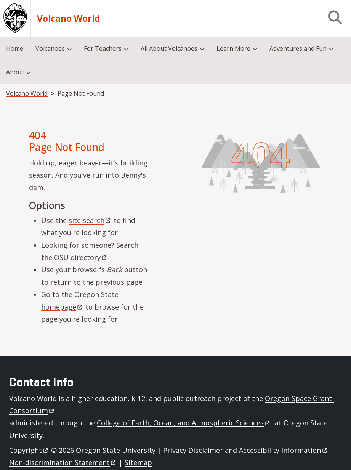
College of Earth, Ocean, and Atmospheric (184, 422)
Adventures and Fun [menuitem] (298, 48)
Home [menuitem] (14, 48)
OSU (81, 257)
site (90, 220)
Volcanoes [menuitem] (50, 48)
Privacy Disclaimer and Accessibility (245, 450)
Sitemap (138, 462)
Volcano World (68, 18)
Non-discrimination (63, 462)
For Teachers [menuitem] (103, 48)
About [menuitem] (15, 72)
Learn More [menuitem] (233, 48)
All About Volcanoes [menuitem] (169, 48)
